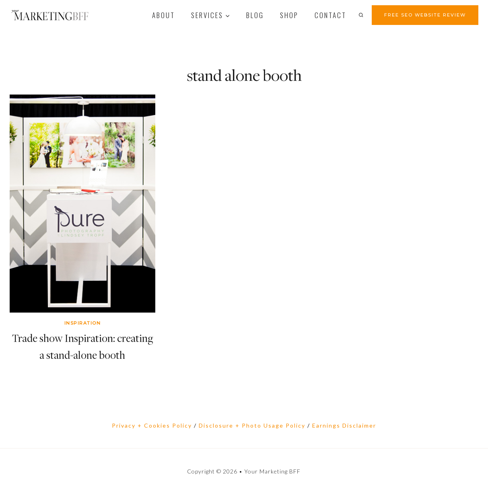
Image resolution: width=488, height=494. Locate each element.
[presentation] (82, 204)
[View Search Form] (363, 14)
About (163, 15)
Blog (255, 15)
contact (330, 15)
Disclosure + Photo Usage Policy (252, 425)
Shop (289, 15)
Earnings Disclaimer (344, 425)
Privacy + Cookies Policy (152, 425)
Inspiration (82, 323)
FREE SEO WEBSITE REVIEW (425, 15)
